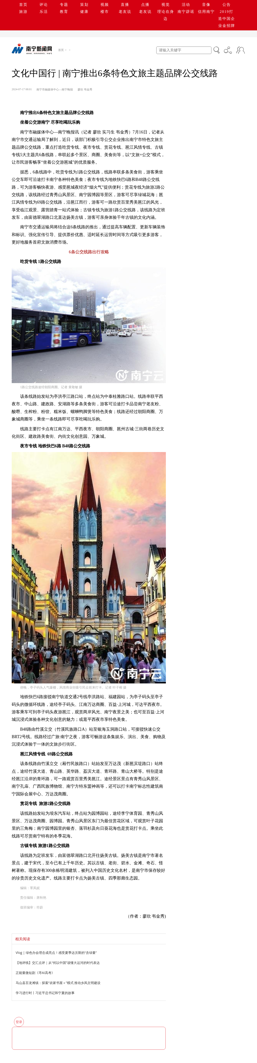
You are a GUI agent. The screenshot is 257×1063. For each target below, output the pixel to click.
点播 (145, 5)
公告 (226, 5)
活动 (186, 5)
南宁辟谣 (186, 12)
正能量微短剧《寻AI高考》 (35, 972)
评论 (43, 5)
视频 (104, 5)
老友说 (125, 12)
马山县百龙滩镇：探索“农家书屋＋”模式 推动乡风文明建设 (58, 982)
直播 (125, 5)
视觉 (165, 5)
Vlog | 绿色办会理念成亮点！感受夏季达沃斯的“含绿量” (56, 952)
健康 (84, 12)
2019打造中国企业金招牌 (226, 19)
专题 (64, 5)
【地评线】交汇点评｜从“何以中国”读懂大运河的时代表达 (58, 962)
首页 (23, 5)
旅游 (23, 12)
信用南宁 (206, 12)
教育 (64, 12)
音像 (206, 5)
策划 (84, 5)
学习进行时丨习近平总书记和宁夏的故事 (45, 993)
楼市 (104, 12)
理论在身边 (165, 15)
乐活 (43, 12)
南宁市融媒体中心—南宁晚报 (54, 89)
